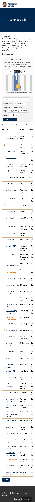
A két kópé (10, 218)
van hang (7, 107)
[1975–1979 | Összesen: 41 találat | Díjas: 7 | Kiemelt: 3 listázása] (19, 80)
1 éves (9, 72)
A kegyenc (10, 205)
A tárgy (8, 358)
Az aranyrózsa (11, 466)
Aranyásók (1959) (12, 433)
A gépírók (9, 171)
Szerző (22, 130)
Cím (8, 130)
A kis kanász (10, 227)
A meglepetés (11, 279)
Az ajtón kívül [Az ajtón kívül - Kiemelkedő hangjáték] (11, 459)
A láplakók (10, 240)
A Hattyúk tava (11, 190)
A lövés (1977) (13, 255)
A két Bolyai (10, 212)
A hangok (9, 184)
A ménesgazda (14, 285)
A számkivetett (11, 330)
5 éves (17, 72)
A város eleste (11, 377)
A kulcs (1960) (11, 233)
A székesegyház (12, 337)
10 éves (25, 72)
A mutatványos (11, 298)
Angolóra (9, 427)
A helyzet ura (11, 199)
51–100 (5, 480)
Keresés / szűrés (10, 119)
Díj (3, 130)
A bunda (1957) (11, 151)
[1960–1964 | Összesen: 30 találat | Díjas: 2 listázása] (15, 83)
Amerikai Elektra (12, 421)
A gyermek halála (12, 177)
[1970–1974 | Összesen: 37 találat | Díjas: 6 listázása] (17, 81)
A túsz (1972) (10, 371)
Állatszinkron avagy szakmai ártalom (11, 414)
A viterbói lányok (12, 393)
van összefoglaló (19, 107)
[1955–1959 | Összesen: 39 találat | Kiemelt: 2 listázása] (14, 81)
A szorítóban (10, 352)
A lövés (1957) (11, 246)
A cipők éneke (11, 158)
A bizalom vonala (12, 145)
